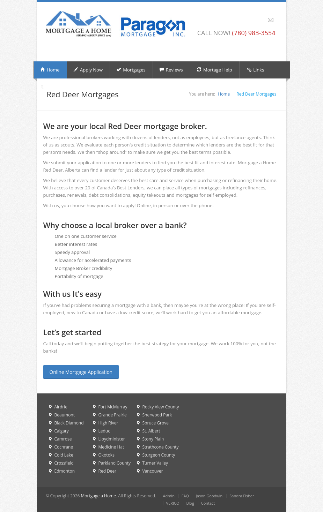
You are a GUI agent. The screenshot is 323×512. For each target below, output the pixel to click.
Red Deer (107, 471)
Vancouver (152, 471)
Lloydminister (111, 439)
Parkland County (114, 463)
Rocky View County (160, 407)
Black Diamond (69, 423)
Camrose (63, 439)
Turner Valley (155, 463)
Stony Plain (153, 439)
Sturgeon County (158, 455)
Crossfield (64, 463)
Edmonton (64, 471)
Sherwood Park (157, 415)
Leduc (104, 431)
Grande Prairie (112, 415)
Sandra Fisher (241, 495)
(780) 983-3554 (253, 33)
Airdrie (61, 407)
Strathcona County (160, 447)
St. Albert (151, 431)
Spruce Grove (155, 423)
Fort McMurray (112, 407)
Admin (169, 495)
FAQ (185, 495)
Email (271, 20)
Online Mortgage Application (81, 372)
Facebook (262, 20)
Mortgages (131, 70)
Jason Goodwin (209, 495)
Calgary (61, 431)
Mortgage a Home (98, 496)
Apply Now (88, 70)
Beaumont (64, 415)
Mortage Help (214, 70)
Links (255, 70)
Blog (190, 503)
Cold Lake (63, 455)
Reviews (171, 70)
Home (50, 70)
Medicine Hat (111, 447)
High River (108, 423)
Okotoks (106, 455)
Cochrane (63, 447)
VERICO (172, 503)
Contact (208, 503)
